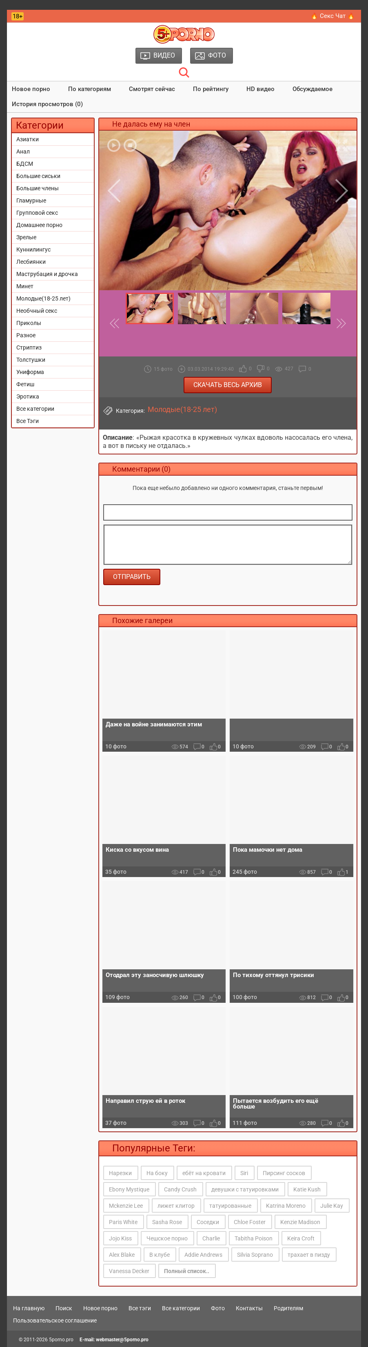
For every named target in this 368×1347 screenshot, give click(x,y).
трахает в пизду (309, 1254)
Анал (23, 151)
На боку (157, 1173)
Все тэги (140, 1308)
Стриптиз (29, 347)
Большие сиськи (38, 176)
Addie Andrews (203, 1254)
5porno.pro (61, 1340)
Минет (24, 286)
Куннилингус (33, 249)
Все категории (35, 408)
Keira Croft (301, 1238)
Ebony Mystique (129, 1189)
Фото (218, 1308)
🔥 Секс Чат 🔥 (332, 16)
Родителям (288, 1308)
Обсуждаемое (313, 89)
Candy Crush (180, 1189)
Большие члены (37, 188)
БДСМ (24, 163)
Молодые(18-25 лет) (43, 298)
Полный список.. (186, 1271)
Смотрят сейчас (152, 89)
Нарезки (120, 1173)
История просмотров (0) (47, 104)
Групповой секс (37, 212)
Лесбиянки (31, 261)
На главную (28, 1308)
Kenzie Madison (300, 1222)
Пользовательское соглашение (55, 1320)
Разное (25, 335)
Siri (244, 1173)
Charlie (211, 1238)
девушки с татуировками (245, 1189)
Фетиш (25, 384)
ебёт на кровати (204, 1173)
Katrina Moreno (286, 1205)
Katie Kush (307, 1189)
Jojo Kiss (120, 1238)
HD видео (260, 89)
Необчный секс (36, 310)
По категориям (89, 89)
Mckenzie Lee (126, 1205)
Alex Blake (122, 1254)
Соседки (208, 1222)
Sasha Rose (167, 1222)
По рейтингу (210, 89)
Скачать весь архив (227, 385)
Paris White (123, 1222)
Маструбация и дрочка (47, 274)
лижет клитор (176, 1205)
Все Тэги (27, 421)
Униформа (30, 372)
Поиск (63, 1308)
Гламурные (31, 200)
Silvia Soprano (255, 1254)
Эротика (27, 396)
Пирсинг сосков (284, 1173)
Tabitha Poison (254, 1238)
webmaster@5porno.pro (122, 1340)
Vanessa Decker (129, 1271)
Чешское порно (167, 1238)
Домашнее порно (39, 225)
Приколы (28, 323)
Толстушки (30, 359)
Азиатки (27, 139)
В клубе (159, 1254)
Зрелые (26, 237)
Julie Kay (331, 1205)
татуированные (230, 1205)
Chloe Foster (250, 1222)
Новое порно (31, 89)
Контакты (249, 1308)
